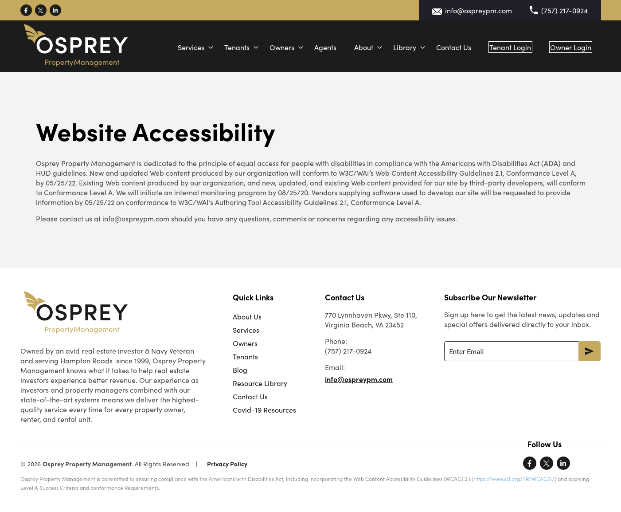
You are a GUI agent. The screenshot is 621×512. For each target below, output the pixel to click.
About (353, 47)
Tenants (227, 47)
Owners (272, 47)
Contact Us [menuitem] (250, 396)
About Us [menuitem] (247, 316)
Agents (316, 47)
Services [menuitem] (246, 330)
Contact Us (443, 47)
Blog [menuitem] (240, 369)
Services (181, 47)
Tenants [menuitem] (245, 356)
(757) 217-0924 (564, 10)
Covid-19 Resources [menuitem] (264, 409)
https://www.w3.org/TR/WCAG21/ (514, 478)
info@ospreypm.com (478, 10)
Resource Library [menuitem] (260, 383)
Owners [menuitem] (245, 343)
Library (394, 47)
